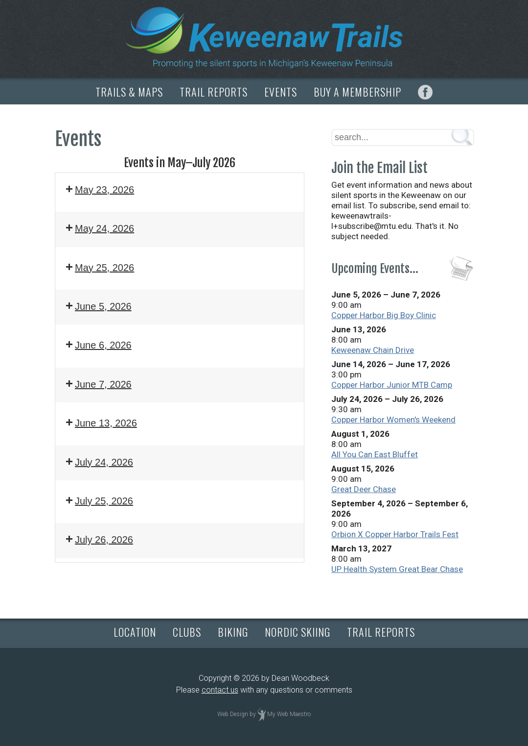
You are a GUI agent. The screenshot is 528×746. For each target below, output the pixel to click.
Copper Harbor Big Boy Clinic (383, 315)
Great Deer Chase (363, 489)
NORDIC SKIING (297, 632)
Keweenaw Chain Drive (372, 350)
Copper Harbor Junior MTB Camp (391, 385)
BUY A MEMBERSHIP (357, 91)
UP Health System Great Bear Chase (397, 569)
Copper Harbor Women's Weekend (393, 419)
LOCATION (135, 632)
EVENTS (280, 91)
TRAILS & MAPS (129, 91)
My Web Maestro (289, 714)
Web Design (232, 714)
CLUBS (187, 632)
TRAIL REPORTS (214, 91)
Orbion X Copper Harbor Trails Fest (395, 534)
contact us (220, 690)
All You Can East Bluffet (374, 454)
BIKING (233, 632)
